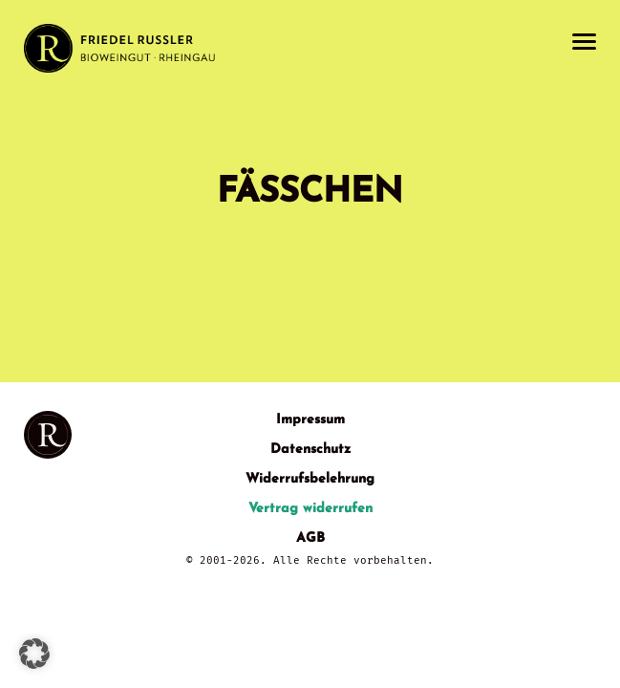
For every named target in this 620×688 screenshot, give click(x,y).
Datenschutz (310, 449)
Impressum (310, 420)
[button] (34, 653)
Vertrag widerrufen (310, 509)
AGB (310, 538)
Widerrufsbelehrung (310, 479)
